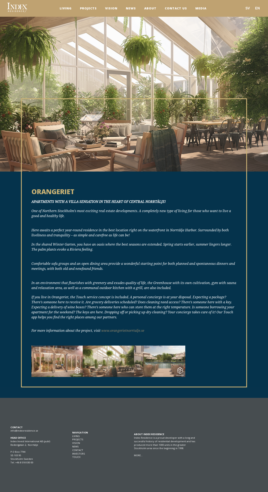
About (150, 8)
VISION (76, 443)
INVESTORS (78, 453)
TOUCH (76, 457)
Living (66, 8)
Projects (88, 8)
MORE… (138, 455)
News (131, 8)
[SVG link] (17, 7)
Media (200, 8)
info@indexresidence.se (24, 430)
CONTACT (77, 450)
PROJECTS (77, 439)
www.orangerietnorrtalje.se (122, 330)
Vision (111, 8)
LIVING (76, 436)
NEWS (75, 446)
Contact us (176, 8)
